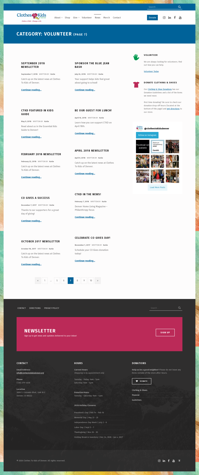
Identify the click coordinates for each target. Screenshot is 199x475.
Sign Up (165, 332)
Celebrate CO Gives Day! (92, 237)
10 (91, 280)
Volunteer (87, 17)
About (57, 17)
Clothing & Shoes (139, 390)
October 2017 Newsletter (40, 241)
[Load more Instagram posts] (157, 187)
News (97, 17)
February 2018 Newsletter (41, 154)
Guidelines (137, 400)
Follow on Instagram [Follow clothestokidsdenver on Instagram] (147, 135)
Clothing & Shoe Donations (160, 89)
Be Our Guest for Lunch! (93, 110)
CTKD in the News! (88, 194)
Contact (117, 17)
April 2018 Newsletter (92, 150)
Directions (35, 308)
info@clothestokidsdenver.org (30, 373)
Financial (135, 395)
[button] (142, 146)
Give (75, 17)
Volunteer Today (151, 71)
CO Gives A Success (35, 198)
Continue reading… (31, 90)
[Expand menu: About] (62, 17)
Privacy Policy (51, 308)
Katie (52, 74)
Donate (152, 17)
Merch (106, 17)
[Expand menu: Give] (79, 17)
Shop (67, 17)
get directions (173, 108)
